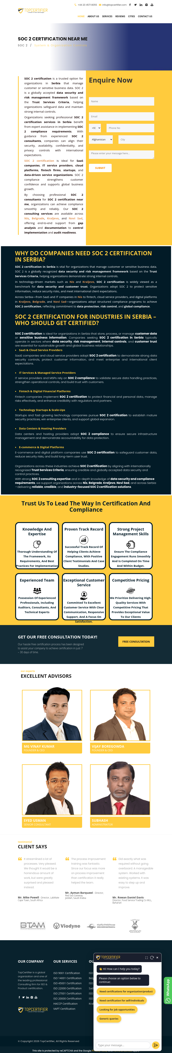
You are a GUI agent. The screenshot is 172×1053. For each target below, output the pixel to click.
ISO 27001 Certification (67, 993)
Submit (100, 168)
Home (81, 16)
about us (93, 16)
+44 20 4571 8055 (87, 4)
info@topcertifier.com (113, 4)
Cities (131, 16)
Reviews (120, 16)
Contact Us (145, 16)
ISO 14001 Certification (67, 978)
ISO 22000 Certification (67, 988)
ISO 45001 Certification (67, 983)
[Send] (156, 1045)
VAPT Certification (64, 1008)
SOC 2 (23, 45)
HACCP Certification (65, 1003)
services (107, 16)
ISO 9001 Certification (66, 973)
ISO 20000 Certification (67, 998)
